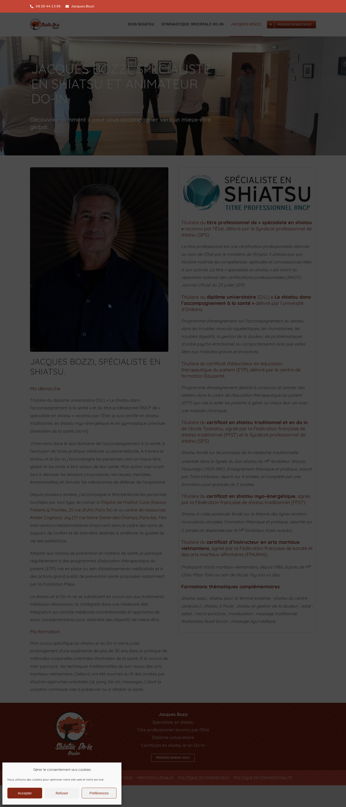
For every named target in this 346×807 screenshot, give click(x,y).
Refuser (62, 793)
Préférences (99, 793)
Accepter (25, 793)
